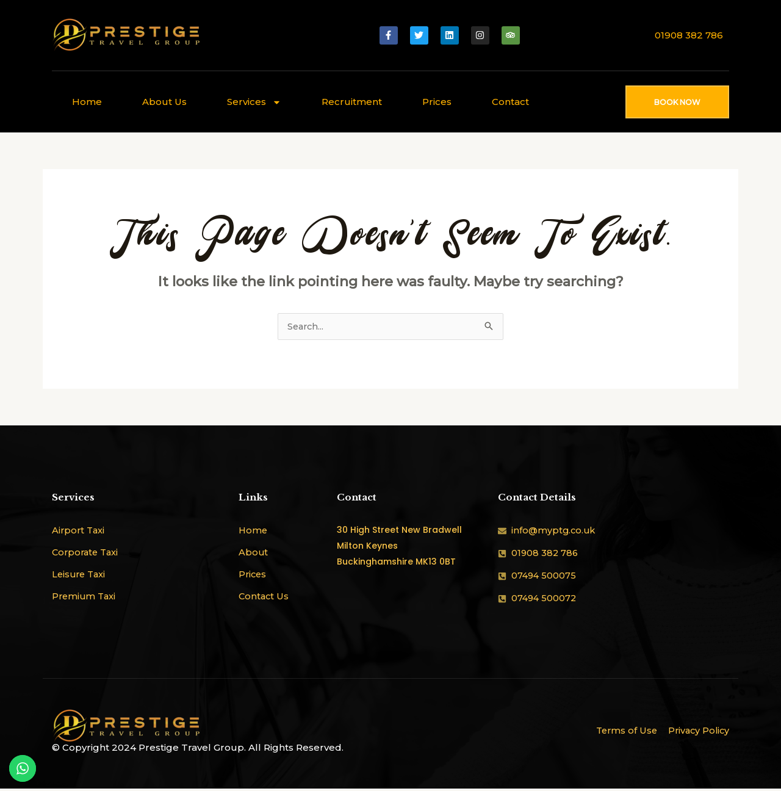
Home (87, 101)
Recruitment (352, 101)
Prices (437, 101)
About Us (164, 101)
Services (254, 102)
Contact (510, 101)
